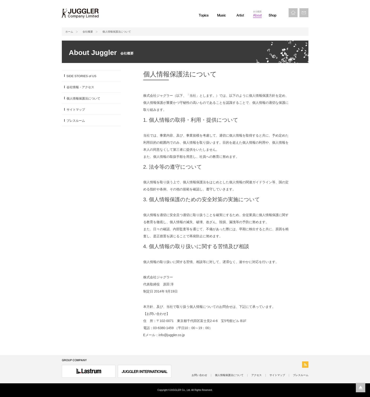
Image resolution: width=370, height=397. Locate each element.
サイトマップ (76, 109)
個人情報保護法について (83, 98)
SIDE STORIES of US (82, 76)
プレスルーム (76, 120)
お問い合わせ (199, 375)
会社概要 (88, 31)
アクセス (256, 375)
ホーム (69, 31)
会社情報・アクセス (80, 87)
